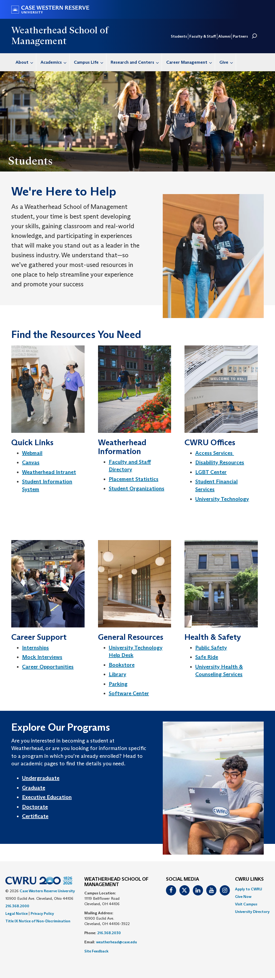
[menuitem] (23, 62)
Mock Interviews (42, 657)
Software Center (129, 693)
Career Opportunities (48, 666)
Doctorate (35, 807)
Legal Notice (16, 913)
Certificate (35, 816)
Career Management (190, 62)
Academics (55, 62)
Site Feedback (96, 951)
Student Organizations (136, 488)
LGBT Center (211, 472)
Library (117, 674)
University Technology (222, 499)
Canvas (30, 462)
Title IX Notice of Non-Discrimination (37, 921)
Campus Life (90, 62)
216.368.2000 (17, 906)
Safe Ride (206, 657)
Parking (118, 684)
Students (179, 36)
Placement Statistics (133, 479)
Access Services (214, 453)
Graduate (33, 787)
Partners (240, 36)
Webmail (32, 453)
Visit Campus (246, 904)
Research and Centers (136, 62)
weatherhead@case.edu (116, 942)
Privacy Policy (42, 913)
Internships (35, 647)
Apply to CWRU (248, 889)
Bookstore (122, 665)
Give (227, 62)
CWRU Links (249, 879)
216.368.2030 (109, 932)
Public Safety (211, 647)
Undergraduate (40, 778)
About (26, 62)
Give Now (243, 896)
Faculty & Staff (202, 36)
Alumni (224, 36)
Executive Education (47, 797)
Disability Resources (219, 462)
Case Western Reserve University (47, 890)
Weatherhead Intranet (49, 472)
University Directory (252, 911)
